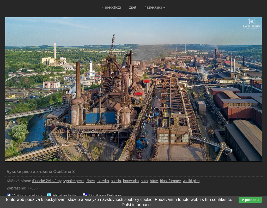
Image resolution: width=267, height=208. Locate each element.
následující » (154, 7)
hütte (154, 181)
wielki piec (191, 181)
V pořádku (250, 200)
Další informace (136, 205)
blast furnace (170, 181)
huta (144, 181)
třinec (90, 181)
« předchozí (111, 7)
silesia (116, 181)
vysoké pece (73, 181)
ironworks (131, 181)
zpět (132, 7)
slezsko (103, 181)
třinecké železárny (47, 181)
